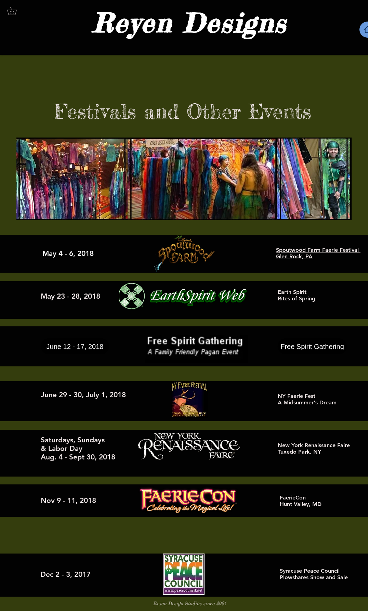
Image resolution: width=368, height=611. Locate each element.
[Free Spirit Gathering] (312, 346)
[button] (16, 11)
